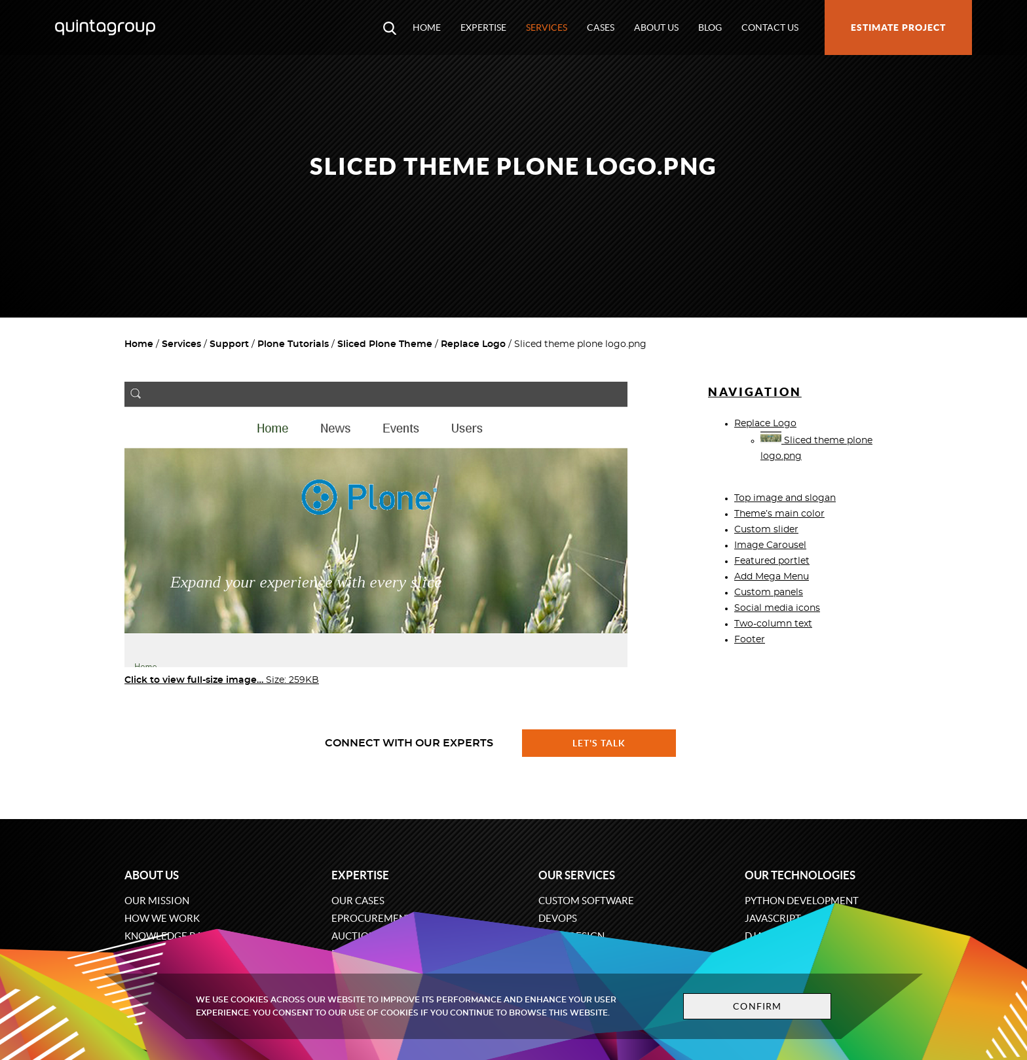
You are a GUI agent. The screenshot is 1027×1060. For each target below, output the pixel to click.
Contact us (769, 27)
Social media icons (777, 608)
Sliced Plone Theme (384, 344)
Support (229, 344)
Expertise (483, 27)
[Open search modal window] (390, 27)
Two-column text (773, 624)
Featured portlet (772, 561)
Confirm (757, 1006)
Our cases (357, 900)
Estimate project (898, 27)
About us (656, 27)
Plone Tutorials (293, 344)
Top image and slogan (785, 498)
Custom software (586, 900)
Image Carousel (770, 545)
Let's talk (599, 743)
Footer (749, 639)
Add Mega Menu (771, 576)
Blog (710, 27)
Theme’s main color (779, 514)
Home (427, 27)
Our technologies (800, 875)
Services (546, 27)
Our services (576, 875)
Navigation (755, 392)
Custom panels (768, 592)
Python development (802, 900)
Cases (600, 27)
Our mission (156, 900)
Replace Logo (473, 344)
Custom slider (766, 529)
